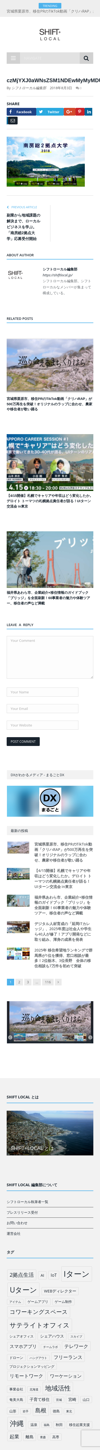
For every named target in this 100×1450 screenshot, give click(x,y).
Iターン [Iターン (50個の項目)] (77, 1273)
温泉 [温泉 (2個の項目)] (33, 1424)
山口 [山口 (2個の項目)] (86, 1399)
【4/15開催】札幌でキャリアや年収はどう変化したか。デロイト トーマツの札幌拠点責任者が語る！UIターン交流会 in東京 (50, 501)
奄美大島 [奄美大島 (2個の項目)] (16, 1399)
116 (48, 982)
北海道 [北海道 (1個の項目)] (34, 1389)
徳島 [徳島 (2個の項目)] (56, 1411)
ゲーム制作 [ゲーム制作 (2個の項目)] (63, 1301)
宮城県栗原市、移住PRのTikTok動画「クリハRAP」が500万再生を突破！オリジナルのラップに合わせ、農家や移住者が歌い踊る (49, 404)
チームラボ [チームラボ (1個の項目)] (50, 1347)
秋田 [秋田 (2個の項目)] (59, 1424)
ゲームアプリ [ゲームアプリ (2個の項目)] (37, 1301)
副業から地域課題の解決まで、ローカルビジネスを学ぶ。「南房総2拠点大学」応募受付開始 (23, 227)
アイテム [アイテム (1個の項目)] (15, 1302)
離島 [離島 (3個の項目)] (30, 1436)
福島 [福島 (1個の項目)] (47, 1425)
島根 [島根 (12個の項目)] (40, 1410)
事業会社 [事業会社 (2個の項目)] (16, 1389)
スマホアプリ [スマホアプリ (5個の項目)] (23, 1346)
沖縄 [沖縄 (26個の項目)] (17, 1423)
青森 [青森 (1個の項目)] (43, 1437)
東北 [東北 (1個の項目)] (69, 1411)
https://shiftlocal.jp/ (58, 275)
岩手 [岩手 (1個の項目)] (26, 1411)
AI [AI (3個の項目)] (42, 1275)
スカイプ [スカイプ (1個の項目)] (76, 1336)
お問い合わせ (17, 1222)
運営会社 (14, 1233)
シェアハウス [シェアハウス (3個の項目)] (52, 1336)
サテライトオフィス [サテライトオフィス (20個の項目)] (40, 1325)
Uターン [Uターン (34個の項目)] (23, 1290)
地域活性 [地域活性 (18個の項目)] (58, 1388)
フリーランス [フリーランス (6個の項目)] (68, 1357)
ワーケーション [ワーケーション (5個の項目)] (66, 1376)
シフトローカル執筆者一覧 (27, 1201)
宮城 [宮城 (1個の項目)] (59, 1400)
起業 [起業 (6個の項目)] (14, 1436)
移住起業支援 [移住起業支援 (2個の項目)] (79, 1424)
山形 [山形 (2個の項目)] (12, 1411)
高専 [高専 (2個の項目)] (55, 1437)
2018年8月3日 (61, 87)
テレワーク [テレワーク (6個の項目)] (76, 1346)
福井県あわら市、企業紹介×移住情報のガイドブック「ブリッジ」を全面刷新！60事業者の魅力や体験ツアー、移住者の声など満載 (48, 598)
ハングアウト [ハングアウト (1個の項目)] (38, 1358)
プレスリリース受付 (22, 1212)
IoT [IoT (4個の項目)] (54, 1275)
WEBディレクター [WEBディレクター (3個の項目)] (60, 1291)
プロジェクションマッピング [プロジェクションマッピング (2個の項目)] (31, 1366)
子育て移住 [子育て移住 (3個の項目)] (40, 1399)
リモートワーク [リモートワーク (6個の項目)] (26, 1376)
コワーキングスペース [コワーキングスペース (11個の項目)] (39, 1311)
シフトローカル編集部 (28, 87)
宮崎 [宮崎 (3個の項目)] (72, 1399)
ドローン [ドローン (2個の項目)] (16, 1357)
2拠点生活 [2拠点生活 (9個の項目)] (22, 1274)
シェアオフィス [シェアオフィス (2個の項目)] (21, 1336)
